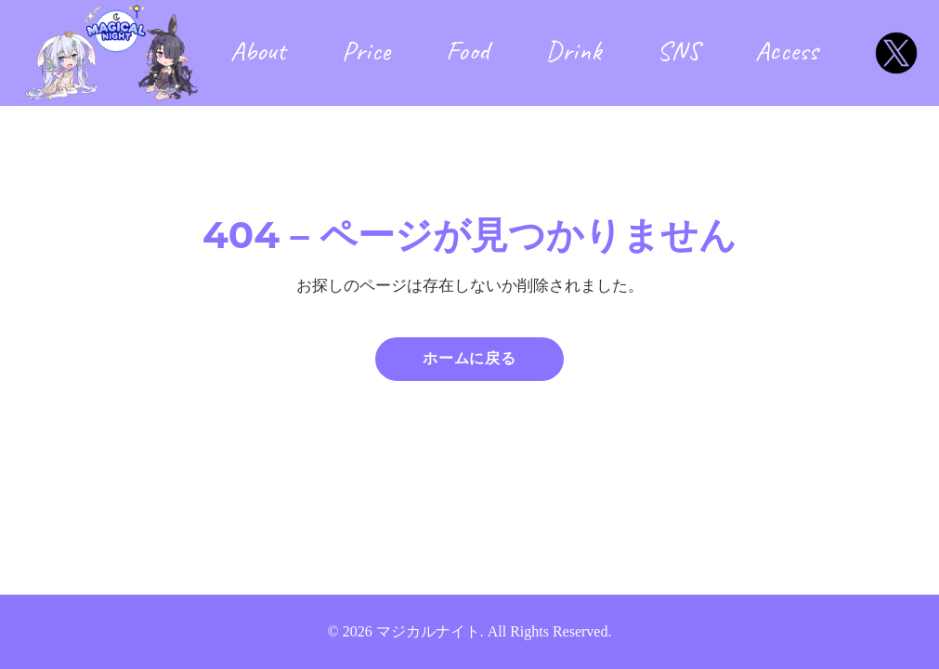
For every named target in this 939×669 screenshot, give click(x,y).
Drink (573, 50)
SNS (678, 50)
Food (467, 50)
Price (366, 50)
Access (786, 50)
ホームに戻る (469, 358)
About (258, 50)
